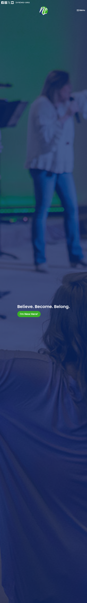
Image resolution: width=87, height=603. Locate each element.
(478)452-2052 (23, 2)
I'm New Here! (29, 314)
